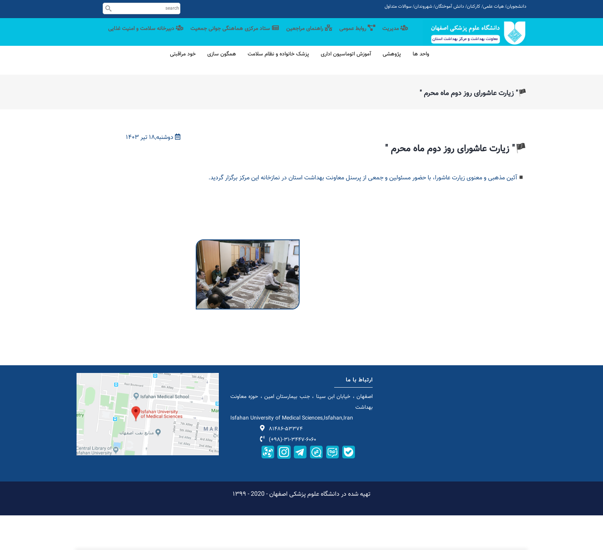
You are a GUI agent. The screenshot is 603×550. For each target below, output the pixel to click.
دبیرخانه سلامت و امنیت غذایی (368, 66)
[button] (248, 279)
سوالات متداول (398, 6)
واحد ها (421, 89)
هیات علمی (493, 6)
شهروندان (423, 6)
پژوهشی (392, 89)
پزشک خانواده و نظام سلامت (278, 89)
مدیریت (394, 35)
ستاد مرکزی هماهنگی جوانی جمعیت (227, 35)
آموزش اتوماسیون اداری (346, 89)
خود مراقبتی (183, 89)
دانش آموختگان (449, 6)
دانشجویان (516, 6)
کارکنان (473, 6)
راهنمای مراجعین (304, 35)
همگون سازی (221, 89)
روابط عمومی (355, 35)
